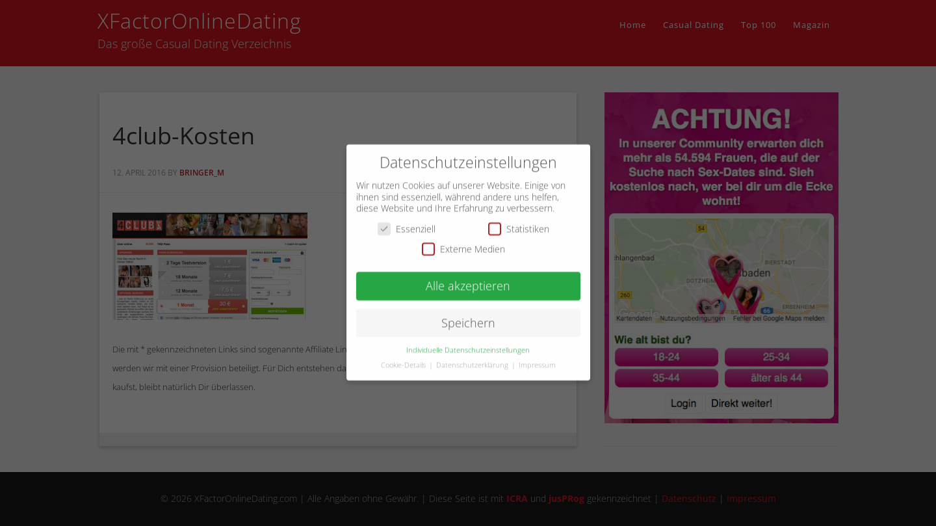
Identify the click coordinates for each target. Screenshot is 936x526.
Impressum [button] (537, 358)
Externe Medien (463, 243)
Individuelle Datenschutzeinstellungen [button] (468, 343)
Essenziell (407, 222)
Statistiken (518, 222)
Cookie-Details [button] (404, 358)
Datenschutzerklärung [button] (473, 358)
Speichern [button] (468, 316)
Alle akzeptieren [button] (468, 279)
